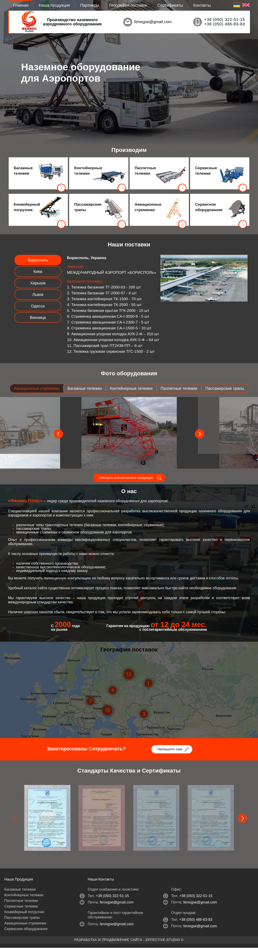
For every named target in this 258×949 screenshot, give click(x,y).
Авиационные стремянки (148, 207)
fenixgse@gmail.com (153, 22)
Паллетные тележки (145, 170)
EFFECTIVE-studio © (165, 941)
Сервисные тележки (206, 170)
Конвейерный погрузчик (27, 207)
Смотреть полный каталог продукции (126, 478)
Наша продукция (54, 5)
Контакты (202, 5)
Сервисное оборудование (208, 207)
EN (246, 5)
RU (237, 5)
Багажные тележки (23, 170)
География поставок (128, 5)
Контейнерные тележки (87, 170)
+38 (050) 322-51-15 (224, 19)
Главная (20, 5)
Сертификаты (170, 5)
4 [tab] (138, 857)
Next (243, 820)
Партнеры (89, 5)
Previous (15, 820)
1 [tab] (120, 857)
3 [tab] (132, 857)
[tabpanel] (47, 819)
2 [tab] (126, 857)
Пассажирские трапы (87, 207)
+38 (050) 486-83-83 (224, 24)
